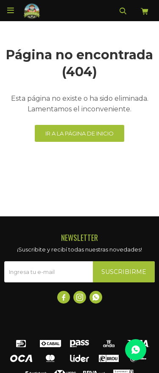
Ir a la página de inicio (79, 133)
